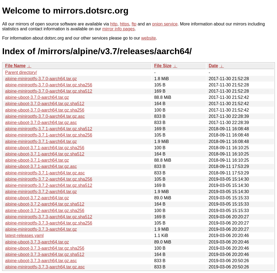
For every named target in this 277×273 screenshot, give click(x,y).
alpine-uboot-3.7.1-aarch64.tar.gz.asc (41, 166)
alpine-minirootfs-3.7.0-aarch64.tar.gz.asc (45, 116)
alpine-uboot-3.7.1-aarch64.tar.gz (37, 160)
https (124, 24)
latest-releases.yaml (24, 235)
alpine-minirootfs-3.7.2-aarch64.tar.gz (41, 191)
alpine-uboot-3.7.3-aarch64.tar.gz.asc (41, 260)
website (148, 38)
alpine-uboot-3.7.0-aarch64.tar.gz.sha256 (44, 110)
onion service (164, 24)
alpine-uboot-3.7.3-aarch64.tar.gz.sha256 (44, 248)
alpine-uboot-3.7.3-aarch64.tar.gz (37, 242)
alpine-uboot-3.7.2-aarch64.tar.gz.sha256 (44, 210)
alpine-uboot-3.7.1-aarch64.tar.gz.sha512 (44, 154)
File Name (15, 65)
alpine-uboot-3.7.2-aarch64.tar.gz (37, 198)
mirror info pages (118, 29)
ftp (133, 24)
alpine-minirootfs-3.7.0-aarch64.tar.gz (41, 78)
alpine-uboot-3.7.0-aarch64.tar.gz (37, 97)
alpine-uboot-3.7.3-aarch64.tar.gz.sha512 (44, 254)
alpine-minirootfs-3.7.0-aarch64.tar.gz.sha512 (48, 91)
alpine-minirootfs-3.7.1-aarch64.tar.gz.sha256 (48, 135)
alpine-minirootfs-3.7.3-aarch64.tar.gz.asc (45, 267)
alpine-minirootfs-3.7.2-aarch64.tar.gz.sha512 (48, 185)
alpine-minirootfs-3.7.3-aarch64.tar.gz (41, 229)
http (113, 24)
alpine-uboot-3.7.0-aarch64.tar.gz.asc (41, 122)
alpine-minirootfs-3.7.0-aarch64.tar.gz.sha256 (48, 85)
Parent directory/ (21, 72)
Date (213, 65)
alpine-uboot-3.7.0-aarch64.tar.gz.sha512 (44, 103)
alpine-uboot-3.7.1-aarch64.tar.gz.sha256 (44, 147)
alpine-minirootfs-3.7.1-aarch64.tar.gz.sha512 (48, 128)
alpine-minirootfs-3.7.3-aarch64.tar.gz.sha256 (48, 223)
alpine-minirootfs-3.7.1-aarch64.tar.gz (41, 141)
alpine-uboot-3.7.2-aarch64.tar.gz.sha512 (44, 204)
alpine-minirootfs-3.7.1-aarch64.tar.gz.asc (45, 173)
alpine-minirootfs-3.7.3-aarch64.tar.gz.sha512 (48, 216)
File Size (163, 65)
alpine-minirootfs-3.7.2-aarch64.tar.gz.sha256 (48, 179)
